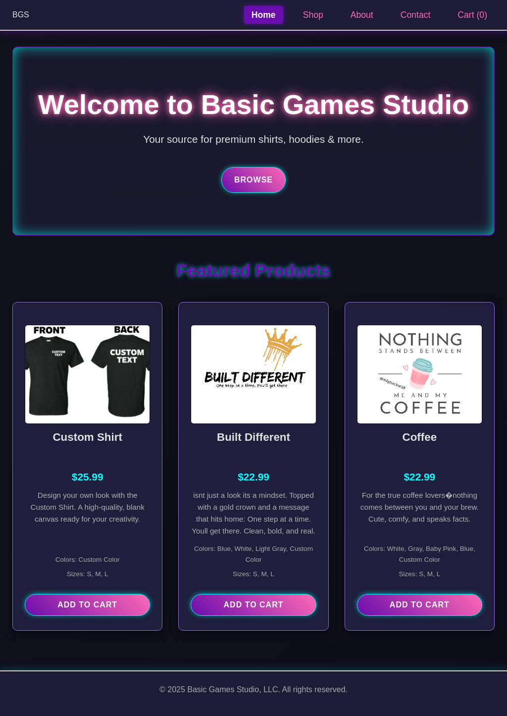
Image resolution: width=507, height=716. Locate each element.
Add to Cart (87, 604)
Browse (253, 180)
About (362, 15)
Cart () (472, 15)
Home (264, 15)
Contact (416, 15)
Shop (313, 15)
